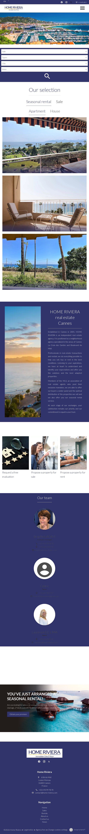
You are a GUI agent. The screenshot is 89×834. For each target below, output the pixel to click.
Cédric (44, 586)
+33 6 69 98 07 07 (46, 593)
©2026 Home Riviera (12, 830)
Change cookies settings (58, 830)
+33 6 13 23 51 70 (46, 547)
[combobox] (44, 51)
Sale (59, 101)
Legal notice (28, 830)
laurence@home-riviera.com (46, 642)
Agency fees (41, 830)
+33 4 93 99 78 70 (46, 543)
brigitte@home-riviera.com (46, 550)
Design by (79, 830)
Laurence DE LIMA (44, 632)
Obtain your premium (18, 714)
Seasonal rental (38, 101)
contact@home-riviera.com (46, 793)
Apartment (37, 111)
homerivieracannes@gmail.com (46, 596)
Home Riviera (44, 771)
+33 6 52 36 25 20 (46, 639)
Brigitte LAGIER (44, 536)
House (55, 111)
